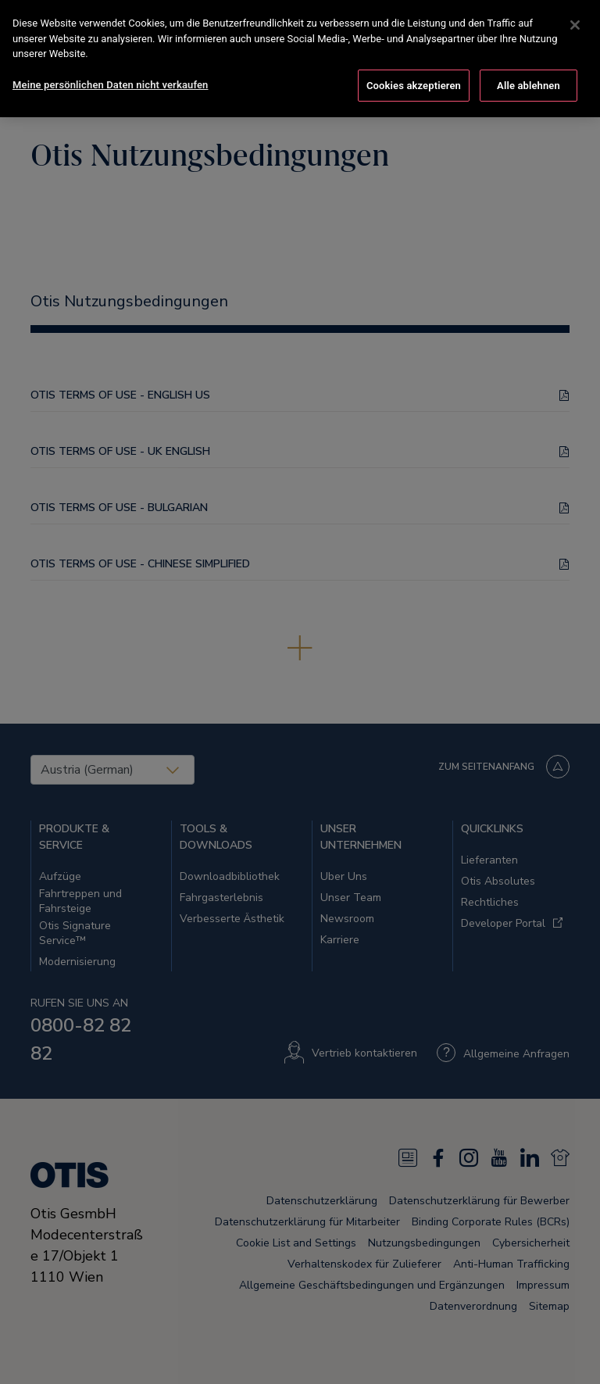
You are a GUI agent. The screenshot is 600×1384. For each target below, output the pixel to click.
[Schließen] (575, 22)
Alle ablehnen (528, 82)
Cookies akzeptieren (413, 82)
